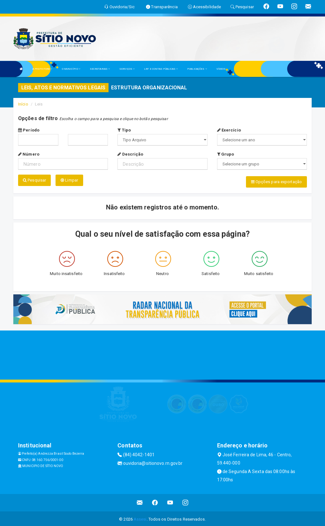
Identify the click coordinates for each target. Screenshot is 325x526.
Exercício (229, 130)
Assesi (140, 518)
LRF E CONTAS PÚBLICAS (161, 68)
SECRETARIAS (100, 68)
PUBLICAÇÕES (197, 68)
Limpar (69, 180)
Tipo (124, 130)
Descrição (130, 154)
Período (28, 130)
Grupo (225, 154)
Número (28, 154)
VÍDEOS (221, 68)
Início (23, 104)
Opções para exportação (276, 181)
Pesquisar (34, 180)
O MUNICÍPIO (71, 68)
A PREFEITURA (42, 68)
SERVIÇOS (127, 68)
